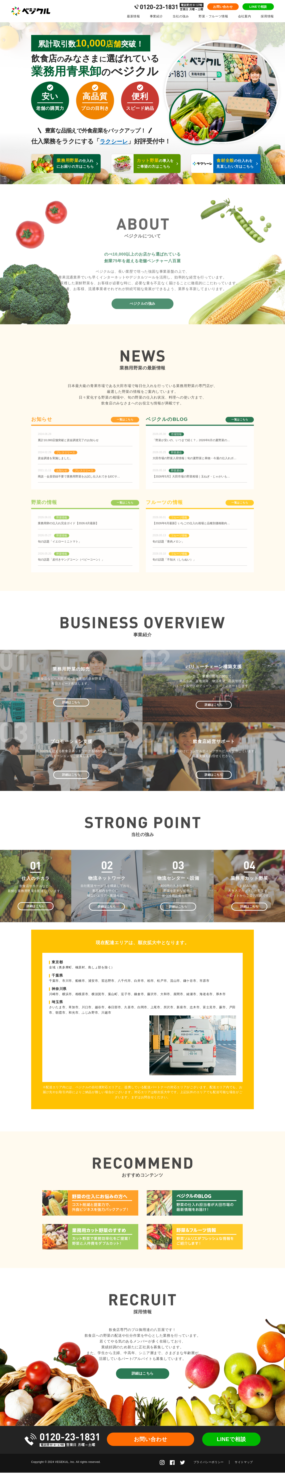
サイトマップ (244, 1465)
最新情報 (133, 16)
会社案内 (244, 16)
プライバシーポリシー (208, 1465)
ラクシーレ (115, 141)
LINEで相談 (258, 6)
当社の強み (181, 16)
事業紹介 (156, 16)
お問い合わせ (223, 6)
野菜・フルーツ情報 (213, 16)
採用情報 (267, 16)
